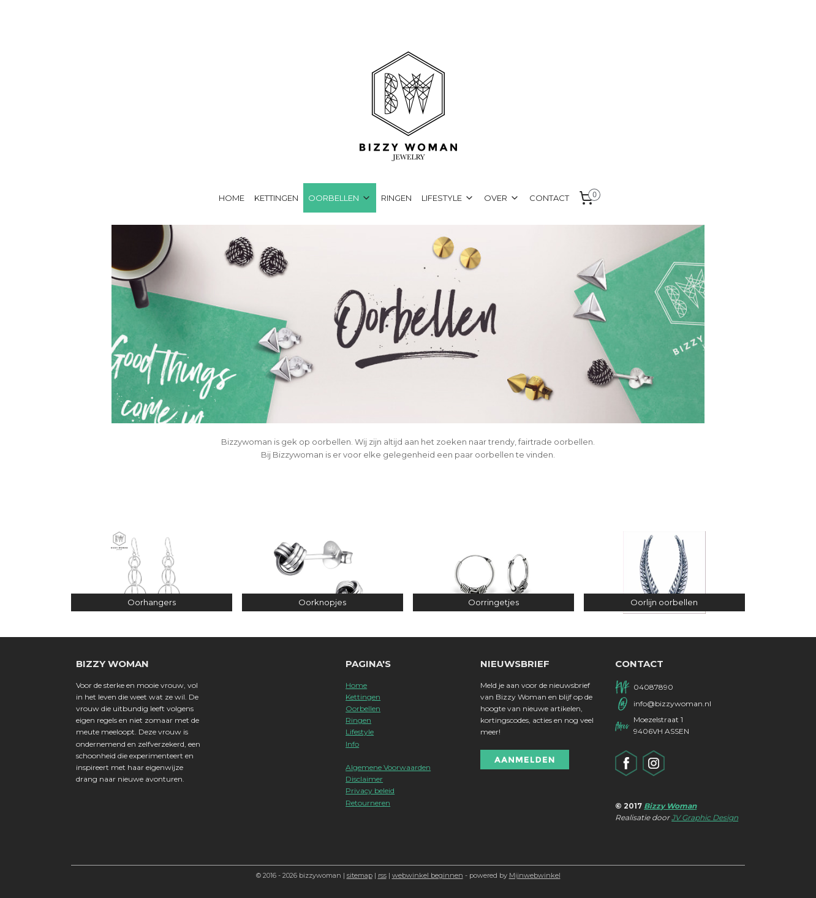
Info (352, 744)
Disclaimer (364, 778)
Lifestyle (360, 731)
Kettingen (363, 696)
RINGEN (396, 198)
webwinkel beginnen (427, 875)
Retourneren (368, 802)
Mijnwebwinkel (535, 875)
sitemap (359, 875)
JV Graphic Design (704, 817)
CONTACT (549, 198)
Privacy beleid (370, 790)
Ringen (358, 720)
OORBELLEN (339, 198)
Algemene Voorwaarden (388, 767)
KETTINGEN (276, 198)
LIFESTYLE (447, 198)
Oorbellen (363, 708)
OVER (501, 198)
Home (356, 685)
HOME (231, 198)
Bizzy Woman (670, 805)
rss (382, 875)
